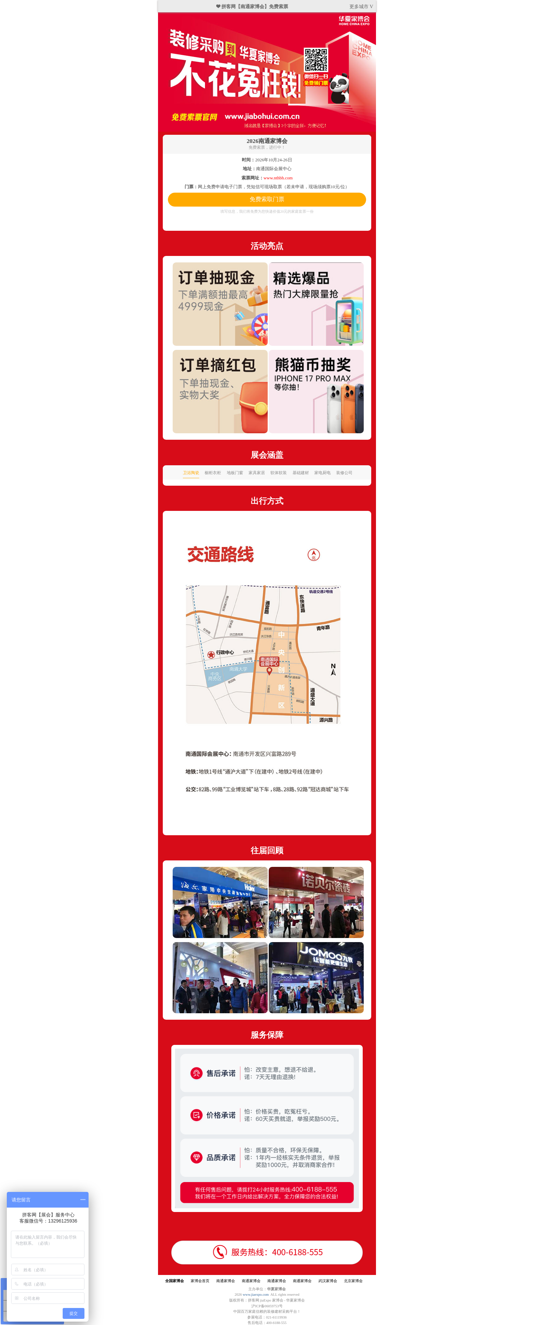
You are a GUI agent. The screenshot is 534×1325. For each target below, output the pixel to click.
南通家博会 (225, 1281)
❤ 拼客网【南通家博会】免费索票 (252, 6)
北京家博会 (353, 1281)
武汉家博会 (327, 1281)
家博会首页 (200, 1281)
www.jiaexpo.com (256, 1294)
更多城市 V (361, 6)
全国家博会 (174, 1281)
